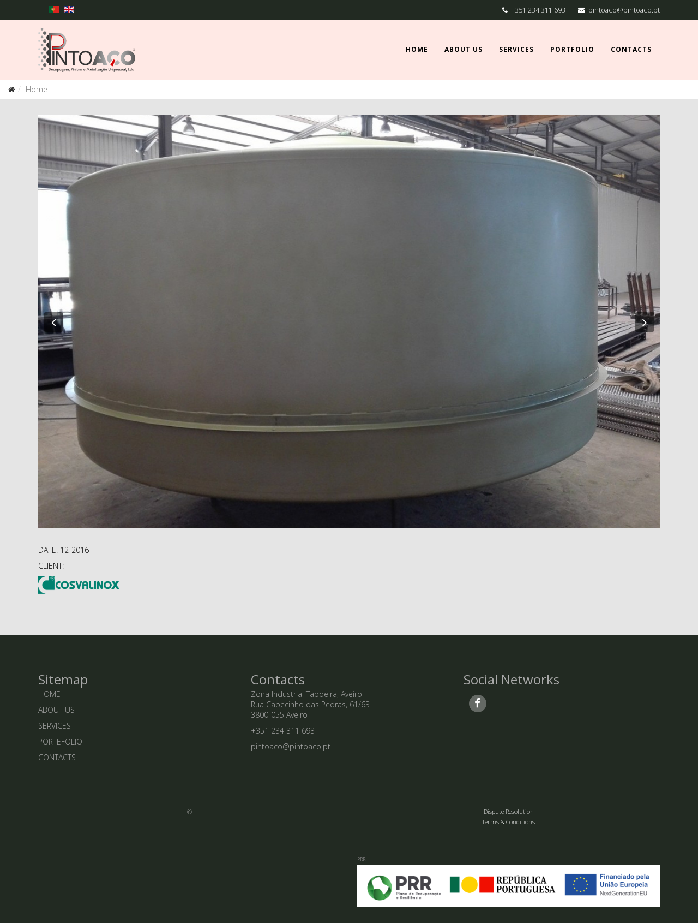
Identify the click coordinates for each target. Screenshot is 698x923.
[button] (53, 322)
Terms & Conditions (508, 822)
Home (417, 49)
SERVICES (54, 725)
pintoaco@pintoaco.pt (624, 10)
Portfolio (572, 49)
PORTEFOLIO (60, 741)
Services (516, 49)
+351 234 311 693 (538, 10)
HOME (49, 694)
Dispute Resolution (509, 811)
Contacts (631, 49)
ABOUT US (56, 710)
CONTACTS (57, 757)
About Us (463, 49)
